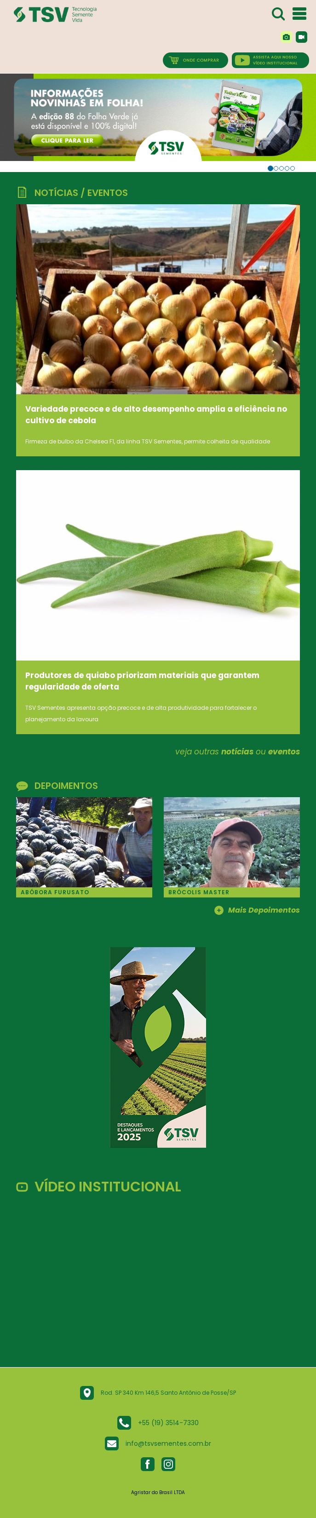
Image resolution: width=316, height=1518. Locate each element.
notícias (237, 751)
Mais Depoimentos (257, 911)
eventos (284, 751)
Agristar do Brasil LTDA (158, 1492)
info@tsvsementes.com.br (168, 1443)
